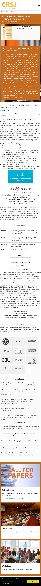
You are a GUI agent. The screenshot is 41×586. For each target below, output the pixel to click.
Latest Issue (25, 27)
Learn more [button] (6, 583)
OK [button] (33, 581)
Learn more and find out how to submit (13, 498)
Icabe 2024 (5, 535)
